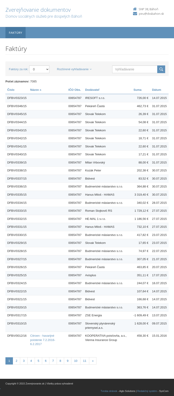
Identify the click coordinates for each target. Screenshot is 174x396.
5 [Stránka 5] (38, 360)
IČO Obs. (74, 89)
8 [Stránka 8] (60, 360)
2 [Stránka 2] (16, 360)
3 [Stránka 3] (23, 360)
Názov (35, 89)
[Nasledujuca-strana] (93, 361)
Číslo (10, 89)
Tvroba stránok (109, 391)
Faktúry (15, 33)
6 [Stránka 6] (45, 360)
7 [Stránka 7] (53, 360)
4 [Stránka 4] (31, 360)
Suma (137, 89)
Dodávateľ (92, 89)
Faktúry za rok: (18, 69)
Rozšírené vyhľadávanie (74, 69)
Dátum (156, 89)
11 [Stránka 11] (84, 360)
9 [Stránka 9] (67, 360)
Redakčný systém (147, 391)
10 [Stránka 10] (75, 360)
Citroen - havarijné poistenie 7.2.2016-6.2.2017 (42, 340)
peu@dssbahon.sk (151, 14)
